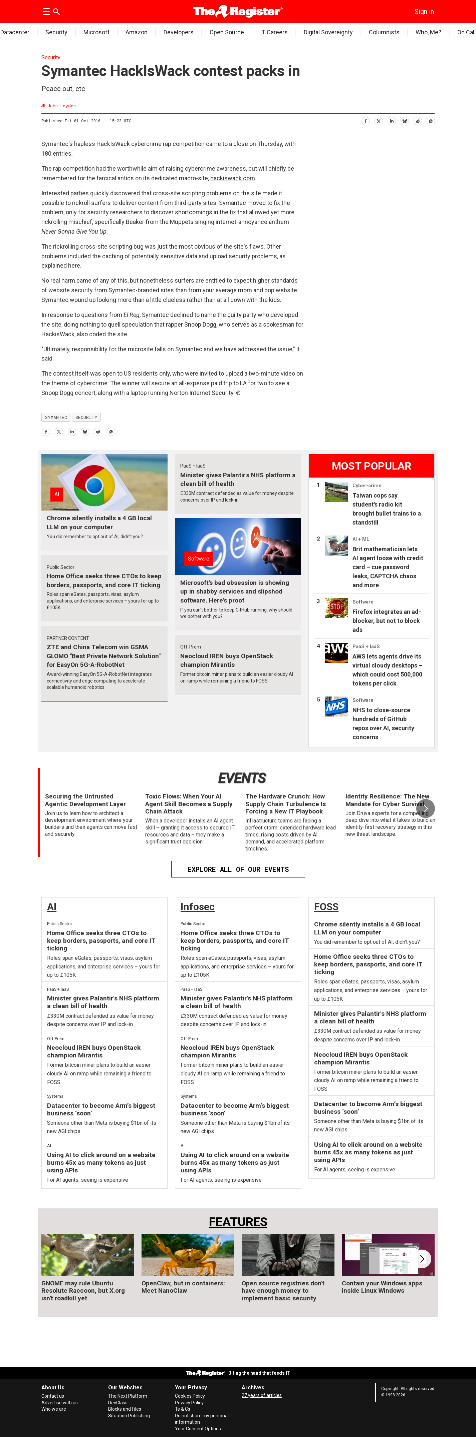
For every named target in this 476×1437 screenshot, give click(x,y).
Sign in (424, 12)
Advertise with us (59, 1402)
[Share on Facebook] (365, 120)
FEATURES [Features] (238, 1222)
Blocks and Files (124, 1409)
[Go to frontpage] (238, 11)
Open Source (227, 32)
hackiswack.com (232, 178)
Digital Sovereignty (328, 32)
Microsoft (96, 32)
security (86, 417)
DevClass (118, 1402)
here (74, 265)
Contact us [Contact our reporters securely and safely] (52, 1396)
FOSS (326, 906)
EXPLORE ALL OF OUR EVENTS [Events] (238, 869)
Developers (179, 32)
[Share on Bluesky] (404, 120)
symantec (56, 417)
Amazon (137, 32)
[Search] (56, 11)
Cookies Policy (190, 1396)
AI (51, 906)
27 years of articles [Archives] (262, 1395)
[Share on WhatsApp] (430, 120)
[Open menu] (46, 11)
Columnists (384, 32)
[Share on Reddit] (417, 120)
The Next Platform (127, 1396)
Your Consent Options (198, 1428)
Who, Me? (428, 32)
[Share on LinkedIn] (391, 120)
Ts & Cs (182, 1409)
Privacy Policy (189, 1402)
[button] (425, 808)
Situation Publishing (129, 1415)
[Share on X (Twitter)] (378, 120)
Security (56, 32)
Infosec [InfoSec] (198, 906)
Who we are (53, 1409)
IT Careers (274, 32)
